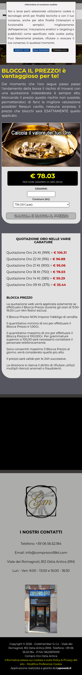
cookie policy (64, 33)
